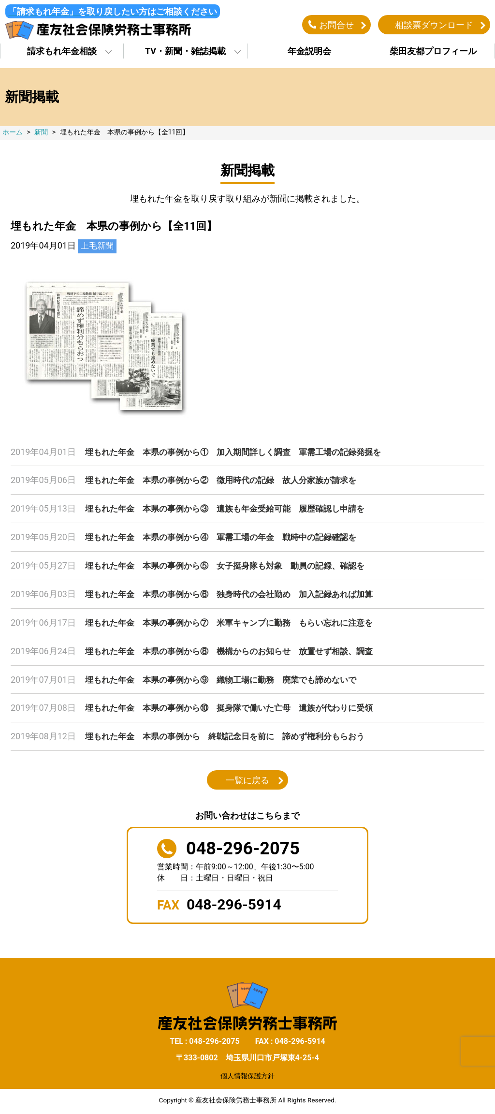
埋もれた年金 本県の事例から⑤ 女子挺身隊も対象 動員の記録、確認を (233, 566)
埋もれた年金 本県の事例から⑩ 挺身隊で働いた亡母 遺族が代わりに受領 (237, 707)
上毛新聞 (98, 248)
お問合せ (336, 26)
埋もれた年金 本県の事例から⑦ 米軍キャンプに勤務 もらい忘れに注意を (237, 622)
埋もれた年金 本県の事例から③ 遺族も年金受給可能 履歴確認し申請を (233, 510)
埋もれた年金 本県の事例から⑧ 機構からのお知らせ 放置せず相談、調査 (237, 650)
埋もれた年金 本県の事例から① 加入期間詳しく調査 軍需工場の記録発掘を (241, 454)
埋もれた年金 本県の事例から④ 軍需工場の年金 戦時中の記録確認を (228, 538)
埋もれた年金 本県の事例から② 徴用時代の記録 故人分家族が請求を (228, 482)
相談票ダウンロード (434, 26)
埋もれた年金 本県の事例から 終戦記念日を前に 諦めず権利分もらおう (233, 735)
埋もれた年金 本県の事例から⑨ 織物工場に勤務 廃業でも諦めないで (228, 679)
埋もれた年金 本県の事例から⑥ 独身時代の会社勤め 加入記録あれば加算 (237, 594)
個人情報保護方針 (247, 1074)
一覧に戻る (247, 778)
